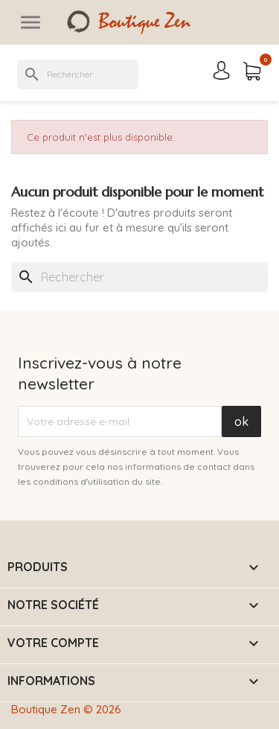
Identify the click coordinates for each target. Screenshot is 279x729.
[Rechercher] (77, 74)
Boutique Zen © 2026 (66, 709)
